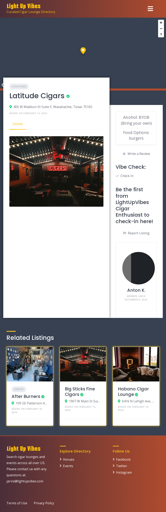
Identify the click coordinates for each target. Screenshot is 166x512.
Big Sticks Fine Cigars (80, 391)
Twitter (121, 466)
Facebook (123, 459)
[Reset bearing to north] (161, 34)
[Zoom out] (161, 28)
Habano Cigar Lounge (133, 391)
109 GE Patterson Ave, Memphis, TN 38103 (32, 403)
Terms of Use (17, 503)
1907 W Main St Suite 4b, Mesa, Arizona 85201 (85, 401)
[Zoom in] (161, 23)
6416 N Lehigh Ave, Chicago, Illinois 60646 (138, 401)
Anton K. (136, 290)
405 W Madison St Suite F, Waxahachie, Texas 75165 (52, 107)
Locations (19, 86)
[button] (83, 51)
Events (68, 466)
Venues (19, 389)
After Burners (26, 396)
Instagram (124, 472)
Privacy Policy (44, 503)
